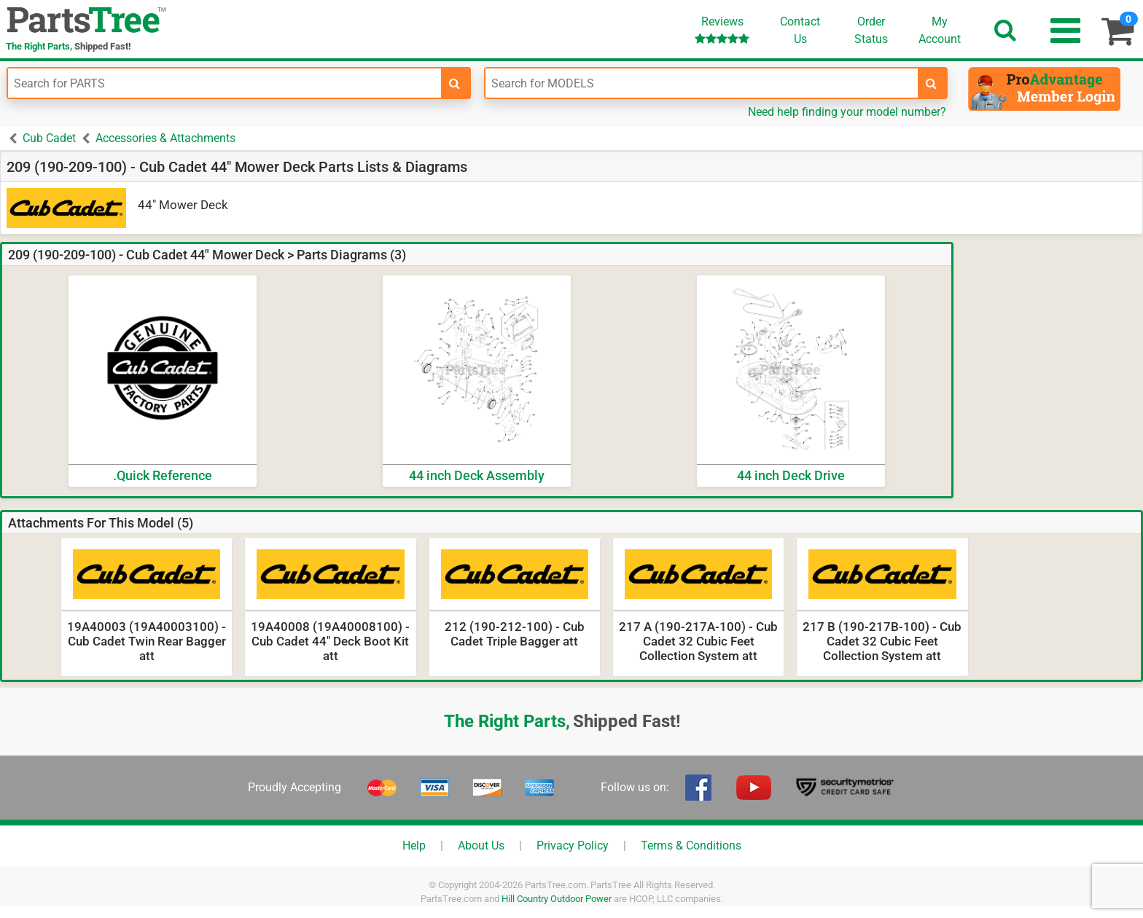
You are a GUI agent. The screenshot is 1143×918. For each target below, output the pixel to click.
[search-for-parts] (454, 83)
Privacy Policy (573, 845)
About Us (481, 845)
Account (939, 30)
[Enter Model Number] (701, 83)
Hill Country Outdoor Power (557, 898)
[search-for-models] (931, 83)
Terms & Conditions (691, 845)
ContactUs (800, 30)
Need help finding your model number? (847, 112)
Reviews (722, 29)
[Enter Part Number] (224, 83)
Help (414, 845)
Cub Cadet (49, 138)
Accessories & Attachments (165, 138)
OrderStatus (871, 30)
